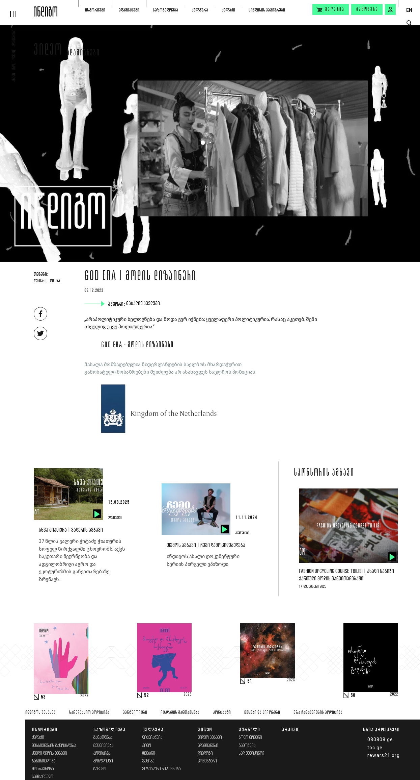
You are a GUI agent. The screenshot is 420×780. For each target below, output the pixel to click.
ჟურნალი (249, 729)
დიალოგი (205, 753)
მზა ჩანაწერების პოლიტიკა (317, 712)
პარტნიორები (135, 712)
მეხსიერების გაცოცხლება (54, 745)
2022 (394, 694)
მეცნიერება (103, 745)
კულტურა (200, 10)
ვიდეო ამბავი (210, 737)
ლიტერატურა (152, 737)
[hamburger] (17, 8)
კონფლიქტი (103, 761)
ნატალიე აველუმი (143, 303)
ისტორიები (95, 10)
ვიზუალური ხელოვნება (161, 769)
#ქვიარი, (40, 281)
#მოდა (55, 281)
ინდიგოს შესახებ (40, 712)
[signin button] (390, 9)
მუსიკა (148, 761)
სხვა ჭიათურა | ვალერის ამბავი (71, 530)
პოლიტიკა (101, 753)
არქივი (290, 729)
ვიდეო (48, 51)
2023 (84, 696)
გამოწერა (367, 9)
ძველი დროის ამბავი (49, 753)
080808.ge (380, 739)
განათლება (102, 737)
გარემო (99, 769)
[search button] (409, 23)
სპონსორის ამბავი (324, 473)
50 (353, 695)
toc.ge (375, 747)
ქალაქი (228, 10)
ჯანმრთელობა (44, 761)
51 (249, 681)
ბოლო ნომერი (250, 737)
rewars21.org (383, 755)
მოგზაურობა (43, 769)
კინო (146, 745)
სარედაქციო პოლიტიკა (89, 712)
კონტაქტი (222, 712)
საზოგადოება (165, 10)
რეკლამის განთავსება (180, 712)
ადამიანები (129, 10)
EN (409, 10)
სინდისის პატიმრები (267, 10)
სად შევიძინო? (251, 753)
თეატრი (148, 753)
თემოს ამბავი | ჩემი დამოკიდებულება (206, 545)
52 (146, 695)
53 (43, 697)
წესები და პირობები (262, 712)
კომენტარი (207, 761)
